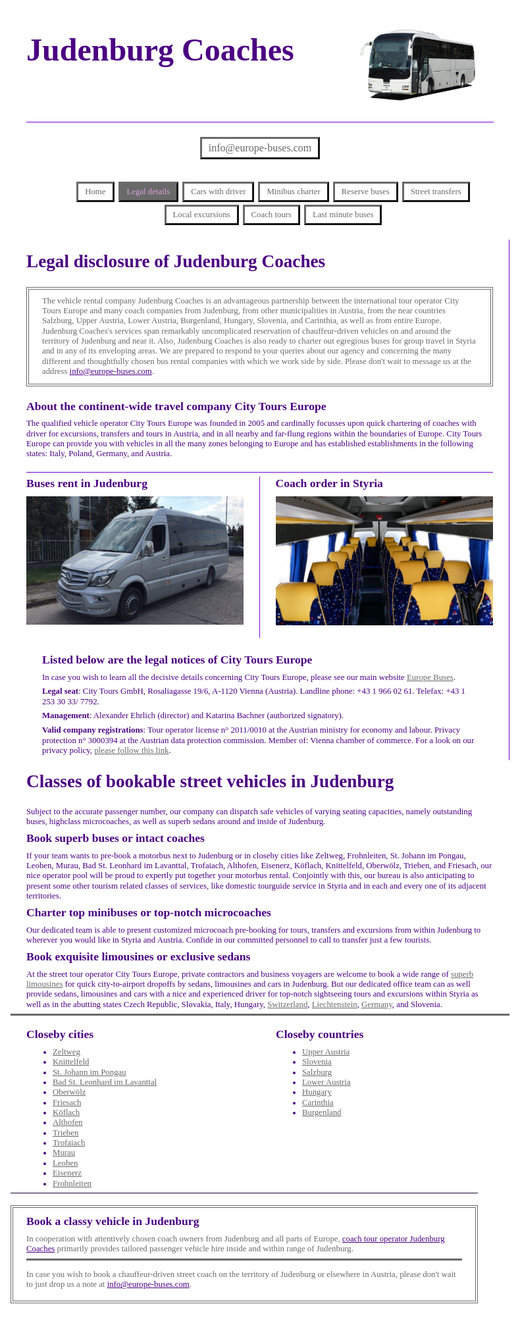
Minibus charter (293, 191)
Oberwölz (69, 1092)
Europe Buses (430, 677)
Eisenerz (67, 1173)
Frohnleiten (72, 1183)
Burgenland (321, 1112)
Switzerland (287, 1004)
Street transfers (436, 191)
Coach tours (271, 214)
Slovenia (317, 1061)
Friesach (67, 1102)
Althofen (68, 1122)
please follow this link (131, 750)
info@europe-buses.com (260, 147)
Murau (64, 1152)
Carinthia (318, 1102)
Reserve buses (366, 191)
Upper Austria (326, 1051)
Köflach (66, 1112)
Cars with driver (218, 191)
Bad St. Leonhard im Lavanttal (105, 1082)
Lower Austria (326, 1082)
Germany (376, 1004)
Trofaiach (69, 1142)
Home (95, 191)
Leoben (65, 1163)
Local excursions (201, 214)
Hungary (317, 1092)
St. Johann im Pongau (89, 1072)
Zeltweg (66, 1051)
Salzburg (317, 1072)
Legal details (148, 191)
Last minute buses (343, 214)
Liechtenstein (334, 1004)
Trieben (65, 1132)
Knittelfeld (71, 1061)
